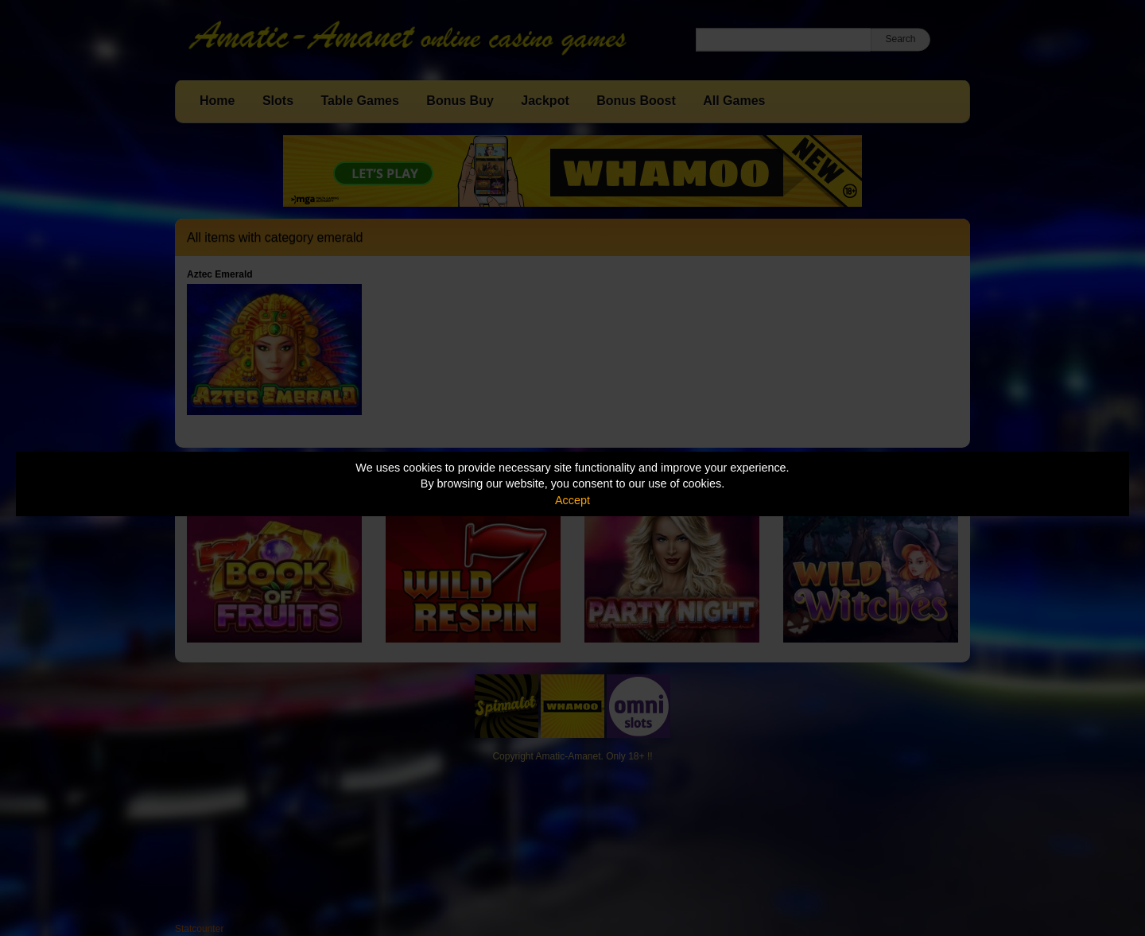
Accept (572, 500)
